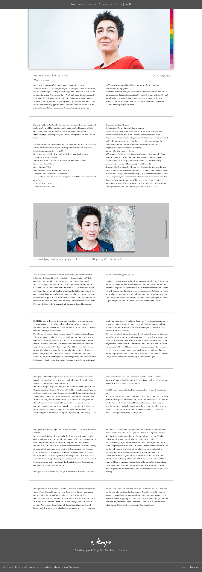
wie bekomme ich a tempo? (89, 4)
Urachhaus (123, 550)
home (73, 4)
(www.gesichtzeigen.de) (72, 108)
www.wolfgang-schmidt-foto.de (69, 259)
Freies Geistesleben (107, 550)
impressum (183, 567)
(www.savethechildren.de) (122, 85)
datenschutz (194, 567)
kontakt (128, 4)
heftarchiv (118, 4)
